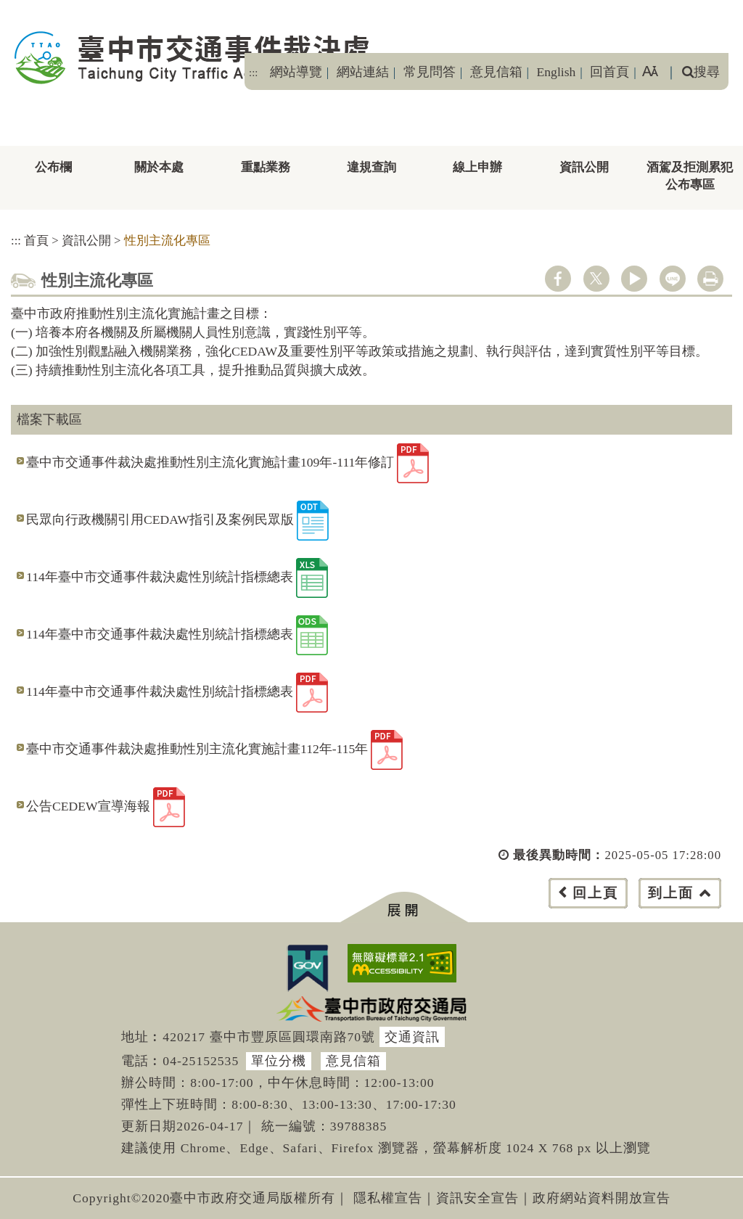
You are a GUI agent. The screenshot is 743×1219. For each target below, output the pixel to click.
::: (253, 72)
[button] (404, 907)
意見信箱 (496, 72)
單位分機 (278, 1061)
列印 (710, 279)
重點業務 (265, 167)
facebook (558, 279)
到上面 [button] (671, 892)
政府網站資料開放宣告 (601, 1198)
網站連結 (363, 72)
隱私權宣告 (387, 1198)
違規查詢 (371, 167)
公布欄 (53, 167)
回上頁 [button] (595, 892)
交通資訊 (412, 1037)
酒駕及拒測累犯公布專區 (689, 176)
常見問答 (429, 72)
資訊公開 (584, 167)
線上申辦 (477, 167)
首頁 (36, 240)
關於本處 (159, 167)
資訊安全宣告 (477, 1198)
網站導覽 (296, 72)
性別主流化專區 (167, 240)
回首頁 (609, 72)
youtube (634, 279)
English (556, 72)
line (673, 279)
